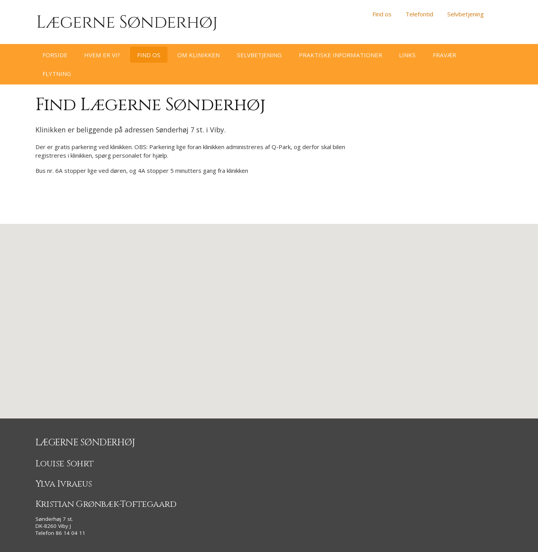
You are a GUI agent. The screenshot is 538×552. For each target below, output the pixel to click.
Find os (382, 14)
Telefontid (419, 14)
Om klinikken (198, 55)
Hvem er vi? (102, 55)
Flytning (56, 73)
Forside (54, 55)
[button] (269, 314)
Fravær (444, 55)
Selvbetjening (465, 14)
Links (407, 55)
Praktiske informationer (340, 55)
